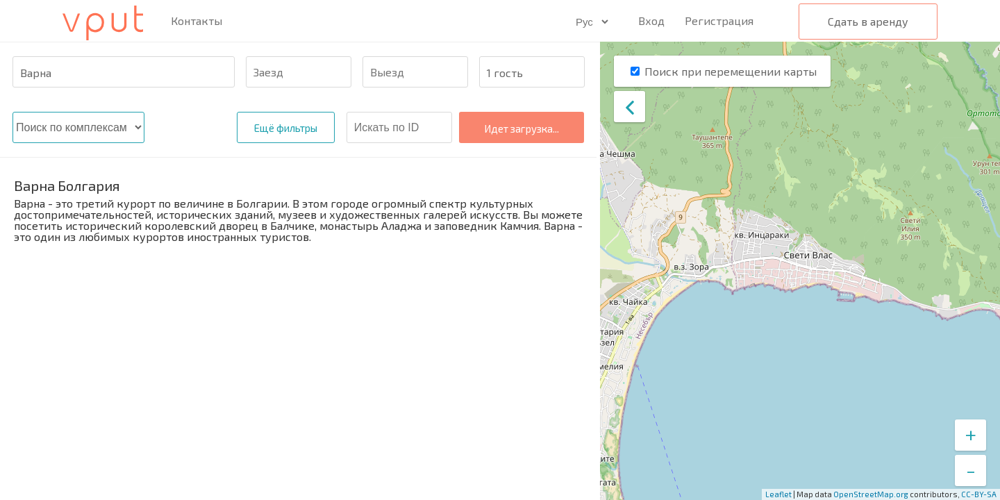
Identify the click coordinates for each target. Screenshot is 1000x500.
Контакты (196, 20)
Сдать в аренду (868, 21)
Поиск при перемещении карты (730, 71)
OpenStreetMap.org (870, 494)
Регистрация (719, 20)
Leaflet (778, 494)
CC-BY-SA (979, 494)
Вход (651, 20)
